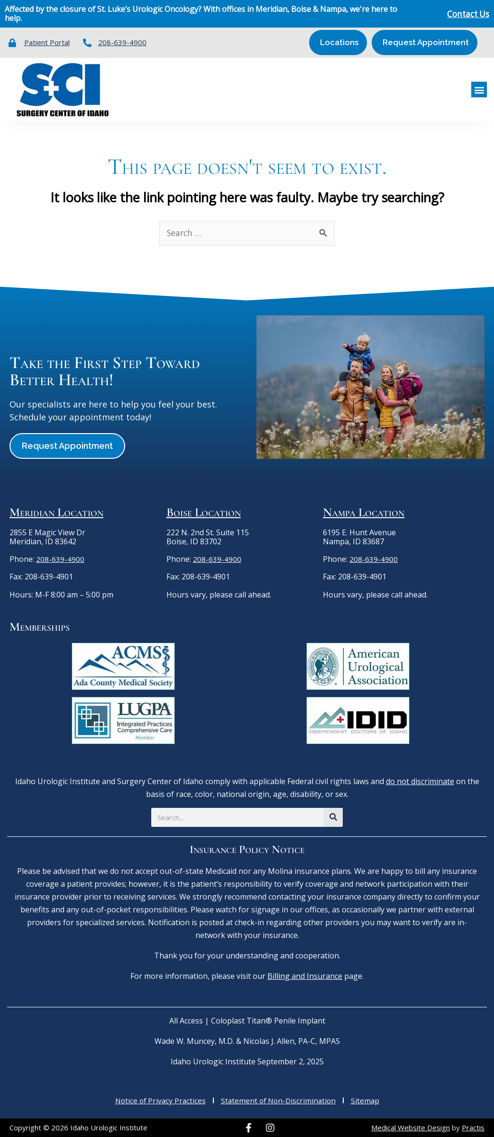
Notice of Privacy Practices (158, 1100)
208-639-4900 (60, 558)
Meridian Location (56, 511)
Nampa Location (363, 511)
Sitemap (368, 1100)
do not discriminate (420, 781)
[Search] (333, 816)
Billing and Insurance (304, 975)
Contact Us (466, 13)
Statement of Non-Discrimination (279, 1100)
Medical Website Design (410, 1127)
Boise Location (203, 511)
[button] (479, 89)
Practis (473, 1127)
